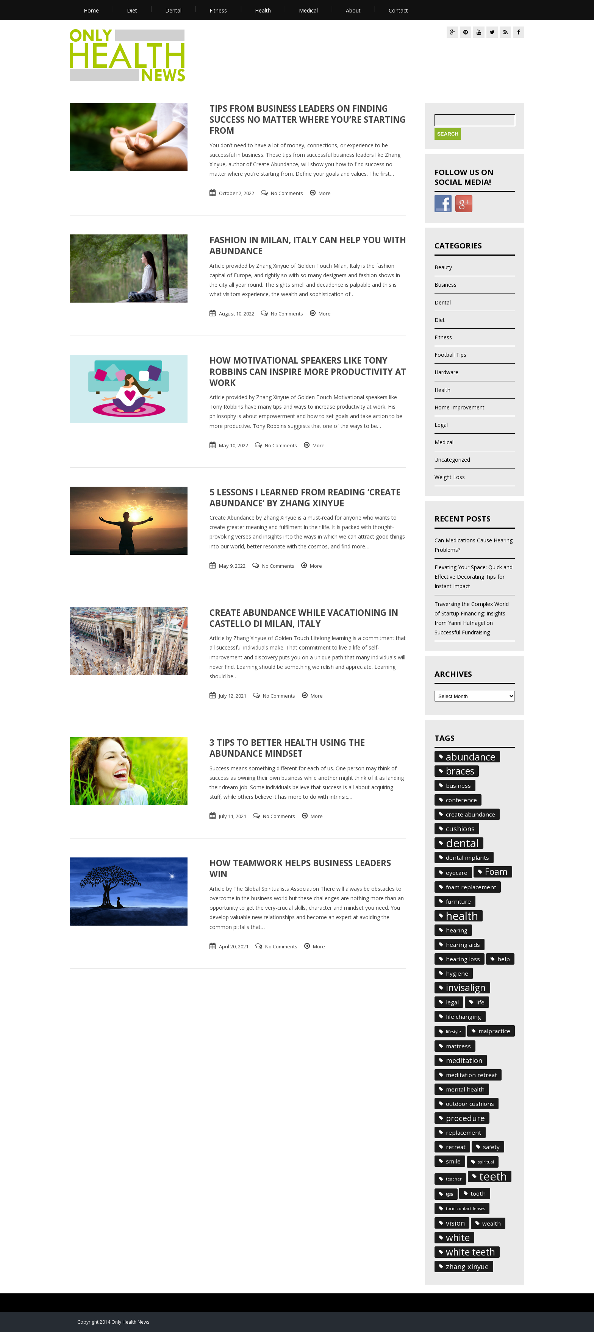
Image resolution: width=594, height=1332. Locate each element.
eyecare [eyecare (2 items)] (456, 872)
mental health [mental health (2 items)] (465, 1089)
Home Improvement (460, 407)
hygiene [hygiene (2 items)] (457, 973)
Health (263, 10)
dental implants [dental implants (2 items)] (467, 857)
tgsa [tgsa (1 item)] (449, 1194)
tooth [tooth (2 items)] (478, 1193)
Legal (441, 424)
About (353, 10)
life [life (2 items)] (480, 1002)
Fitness (218, 10)
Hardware (446, 372)
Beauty (443, 267)
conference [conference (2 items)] (461, 800)
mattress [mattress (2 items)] (458, 1046)
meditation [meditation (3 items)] (464, 1060)
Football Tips (450, 354)
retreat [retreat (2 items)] (456, 1147)
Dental (173, 10)
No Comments (287, 193)
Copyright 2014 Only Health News (113, 1322)
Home (91, 10)
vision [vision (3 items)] (455, 1222)
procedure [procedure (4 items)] (465, 1118)
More (325, 193)
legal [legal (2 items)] (452, 1002)
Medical (308, 10)
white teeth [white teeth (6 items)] (470, 1252)
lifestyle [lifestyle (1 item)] (453, 1031)
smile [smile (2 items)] (453, 1161)
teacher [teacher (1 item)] (454, 1179)
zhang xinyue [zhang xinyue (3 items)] (467, 1266)
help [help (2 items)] (503, 959)
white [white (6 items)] (458, 1237)
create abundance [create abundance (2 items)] (470, 814)
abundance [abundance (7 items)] (471, 756)
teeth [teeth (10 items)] (493, 1176)
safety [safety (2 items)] (491, 1147)
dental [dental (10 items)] (462, 843)
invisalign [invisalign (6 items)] (466, 987)
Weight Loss (450, 477)
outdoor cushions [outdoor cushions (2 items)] (470, 1103)
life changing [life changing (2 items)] (463, 1016)
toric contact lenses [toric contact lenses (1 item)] (465, 1208)
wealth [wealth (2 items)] (491, 1223)
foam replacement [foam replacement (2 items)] (471, 887)
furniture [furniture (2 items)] (458, 901)
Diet (132, 10)
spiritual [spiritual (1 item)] (486, 1162)
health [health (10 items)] (462, 915)
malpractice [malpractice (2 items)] (494, 1031)
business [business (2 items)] (458, 785)
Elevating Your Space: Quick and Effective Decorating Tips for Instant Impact (474, 577)
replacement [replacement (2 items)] (463, 1132)
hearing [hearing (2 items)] (456, 930)
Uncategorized (452, 459)
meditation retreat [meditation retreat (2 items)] (471, 1075)
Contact (398, 10)
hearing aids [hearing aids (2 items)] (463, 944)
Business (445, 284)
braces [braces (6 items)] (460, 771)
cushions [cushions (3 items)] (460, 828)
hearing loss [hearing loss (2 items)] (463, 959)
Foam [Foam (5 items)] (496, 872)
